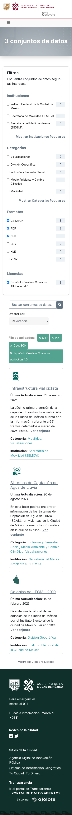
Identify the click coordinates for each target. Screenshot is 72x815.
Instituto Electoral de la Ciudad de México (32, 106)
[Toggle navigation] (8, 23)
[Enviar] (59, 304)
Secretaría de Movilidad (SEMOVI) (32, 116)
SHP (13, 236)
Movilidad (17, 191)
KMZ (14, 251)
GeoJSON (17, 220)
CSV (13, 244)
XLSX (14, 259)
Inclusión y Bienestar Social (28, 172)
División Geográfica (23, 164)
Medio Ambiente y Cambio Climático (27, 181)
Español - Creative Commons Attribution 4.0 (29, 284)
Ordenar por (16, 313)
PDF (13, 228)
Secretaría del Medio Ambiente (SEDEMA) (30, 125)
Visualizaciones (20, 156)
